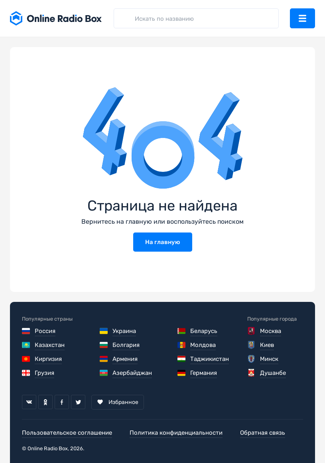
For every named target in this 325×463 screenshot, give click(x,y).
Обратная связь (262, 432)
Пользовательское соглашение (67, 432)
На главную (162, 242)
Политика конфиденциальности (176, 432)
